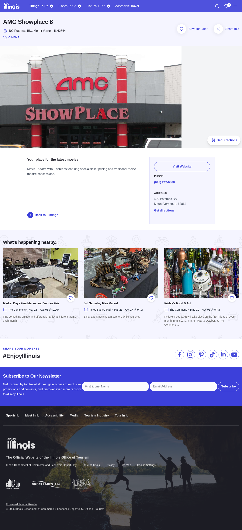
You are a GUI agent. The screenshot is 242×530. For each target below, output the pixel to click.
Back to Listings (42, 215)
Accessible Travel (127, 6)
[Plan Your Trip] (108, 6)
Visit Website (182, 164)
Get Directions (224, 140)
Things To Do (38, 6)
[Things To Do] (51, 6)
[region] (217, 6)
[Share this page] (218, 29)
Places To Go (67, 6)
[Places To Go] (79, 6)
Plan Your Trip (95, 6)
